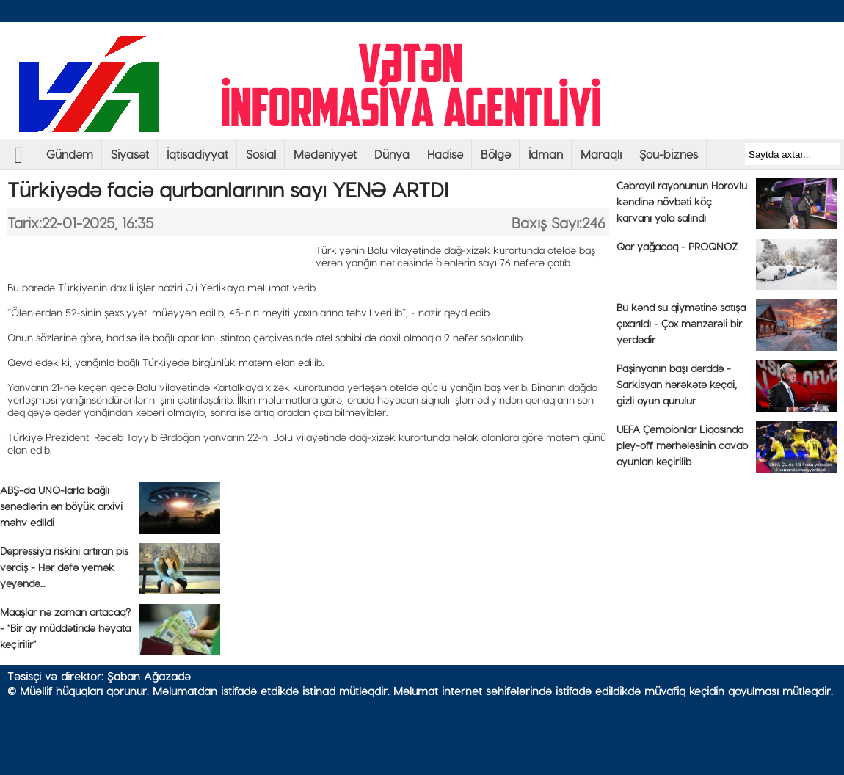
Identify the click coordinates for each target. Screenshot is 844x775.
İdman (545, 154)
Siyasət (130, 154)
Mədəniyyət (325, 154)
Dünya (392, 154)
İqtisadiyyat (197, 154)
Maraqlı (601, 154)
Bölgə (496, 154)
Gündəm (69, 154)
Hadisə (445, 154)
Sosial (261, 154)
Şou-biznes (668, 154)
